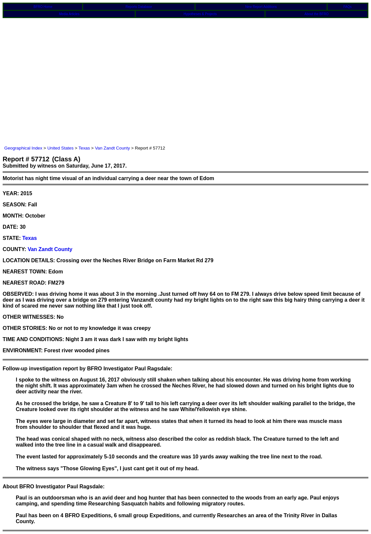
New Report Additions (261, 7)
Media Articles (69, 14)
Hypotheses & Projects (200, 14)
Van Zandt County (112, 148)
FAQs (347, 7)
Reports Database (139, 7)
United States (60, 148)
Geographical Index (23, 148)
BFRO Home (43, 7)
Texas (84, 148)
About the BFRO (317, 14)
